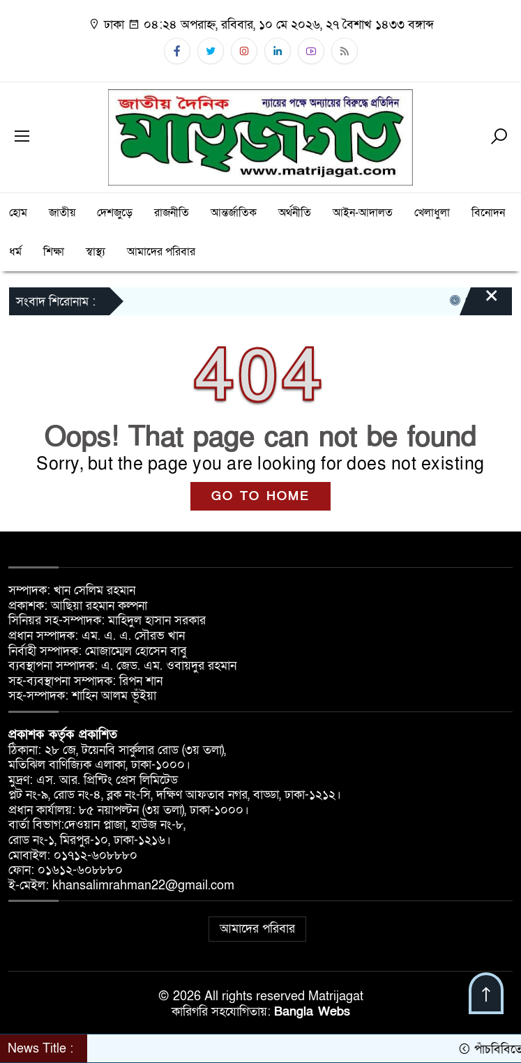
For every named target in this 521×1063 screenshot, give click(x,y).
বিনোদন (488, 212)
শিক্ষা (53, 251)
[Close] (479, 302)
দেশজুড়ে (115, 212)
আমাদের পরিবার (161, 251)
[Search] (499, 137)
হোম (18, 212)
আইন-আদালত (363, 212)
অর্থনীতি (294, 212)
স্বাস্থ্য (95, 251)
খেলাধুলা (432, 212)
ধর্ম (15, 251)
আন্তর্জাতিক (234, 212)
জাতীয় (62, 212)
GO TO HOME (260, 496)
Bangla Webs (312, 1012)
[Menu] (22, 137)
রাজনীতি (171, 212)
